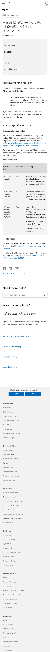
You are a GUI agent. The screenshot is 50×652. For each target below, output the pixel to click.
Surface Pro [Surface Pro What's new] (7, 408)
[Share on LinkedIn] (9, 268)
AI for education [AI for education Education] (8, 523)
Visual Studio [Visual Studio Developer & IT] (7, 608)
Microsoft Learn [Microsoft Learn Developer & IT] (8, 586)
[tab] (11, 314)
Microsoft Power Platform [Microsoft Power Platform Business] (11, 552)
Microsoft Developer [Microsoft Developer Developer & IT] (9, 582)
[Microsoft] (25, 2)
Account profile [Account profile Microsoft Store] (8, 450)
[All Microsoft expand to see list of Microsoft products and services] (3, 3)
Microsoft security (10, 356)
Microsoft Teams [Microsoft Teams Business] (8, 557)
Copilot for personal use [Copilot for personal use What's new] (11, 425)
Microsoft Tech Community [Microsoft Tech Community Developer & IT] (12, 595)
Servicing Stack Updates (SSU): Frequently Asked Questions (24, 144)
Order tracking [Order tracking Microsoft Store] (8, 467)
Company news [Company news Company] (8, 629)
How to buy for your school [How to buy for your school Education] (11, 510)
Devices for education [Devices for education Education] (10, 497)
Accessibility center (10, 367)
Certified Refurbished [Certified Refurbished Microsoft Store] (10, 472)
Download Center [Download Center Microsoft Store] (9, 454)
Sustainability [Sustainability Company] (7, 650)
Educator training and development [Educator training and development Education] (14, 514)
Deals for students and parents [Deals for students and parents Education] (13, 518)
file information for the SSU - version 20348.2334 (23, 256)
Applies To (8, 35)
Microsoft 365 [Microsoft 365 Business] (7, 548)
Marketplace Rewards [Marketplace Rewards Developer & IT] (10, 603)
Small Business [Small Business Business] (8, 565)
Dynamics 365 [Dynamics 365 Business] (7, 544)
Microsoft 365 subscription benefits (17, 336)
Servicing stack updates (20, 143)
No (33, 393)
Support (6, 9)
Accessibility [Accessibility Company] (7, 646)
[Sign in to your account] (46, 3)
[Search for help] (9, 3)
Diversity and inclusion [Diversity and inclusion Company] (10, 642)
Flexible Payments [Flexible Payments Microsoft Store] (9, 480)
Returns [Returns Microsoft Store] (5, 463)
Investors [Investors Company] (6, 637)
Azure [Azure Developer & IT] (5, 578)
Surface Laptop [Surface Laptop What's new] (8, 412)
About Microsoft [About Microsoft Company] (8, 624)
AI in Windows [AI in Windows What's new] (7, 429)
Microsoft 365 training (12, 346)
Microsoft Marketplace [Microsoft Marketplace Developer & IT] (10, 599)
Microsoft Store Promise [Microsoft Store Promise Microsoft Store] (11, 476)
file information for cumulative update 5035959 (24, 247)
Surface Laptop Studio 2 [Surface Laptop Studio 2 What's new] (11, 416)
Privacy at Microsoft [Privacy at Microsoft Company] (9, 633)
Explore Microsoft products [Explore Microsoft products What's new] (12, 433)
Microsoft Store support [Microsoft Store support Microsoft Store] (11, 459)
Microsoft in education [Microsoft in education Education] (10, 493)
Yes (16, 393)
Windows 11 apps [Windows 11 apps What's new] (9, 438)
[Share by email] (15, 268)
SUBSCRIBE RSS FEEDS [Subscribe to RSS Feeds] (15, 273)
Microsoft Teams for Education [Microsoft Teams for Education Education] (13, 501)
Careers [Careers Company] (5, 620)
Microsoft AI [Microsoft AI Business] (7, 535)
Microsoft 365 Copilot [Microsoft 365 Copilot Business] (10, 561)
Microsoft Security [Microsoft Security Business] (9, 539)
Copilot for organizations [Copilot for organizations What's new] (11, 420)
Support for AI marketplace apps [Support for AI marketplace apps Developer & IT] (13, 590)
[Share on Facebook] (4, 268)
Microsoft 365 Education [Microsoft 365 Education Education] (11, 505)
